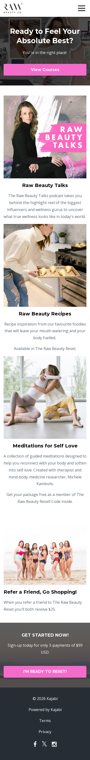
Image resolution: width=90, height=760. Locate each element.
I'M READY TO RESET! (45, 671)
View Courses (45, 69)
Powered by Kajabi (45, 709)
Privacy (45, 731)
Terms (45, 720)
